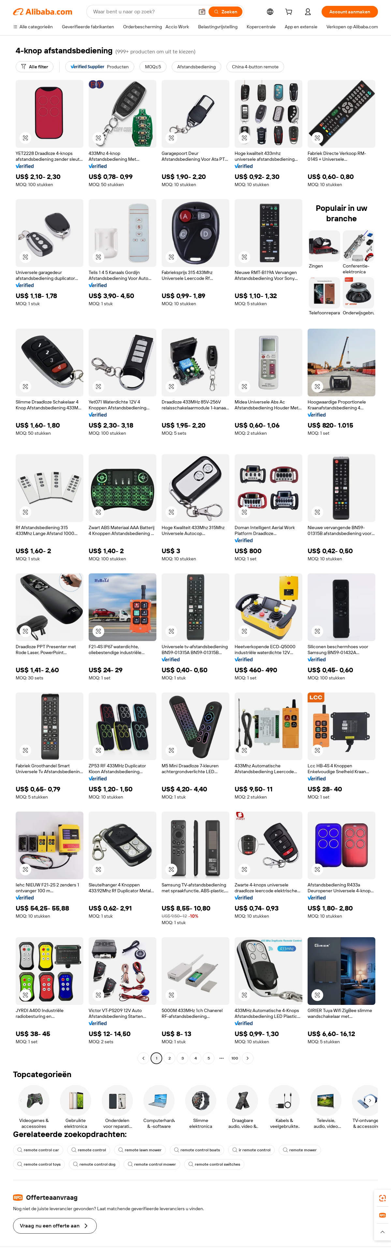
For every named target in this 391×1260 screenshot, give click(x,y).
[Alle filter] (34, 66)
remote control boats (197, 1150)
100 (234, 1058)
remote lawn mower (140, 1150)
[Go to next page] (247, 1058)
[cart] (290, 12)
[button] (202, 12)
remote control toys (39, 1164)
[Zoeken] (225, 12)
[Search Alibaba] (143, 11)
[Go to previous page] (143, 1058)
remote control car (38, 1150)
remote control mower (152, 1164)
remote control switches (214, 1164)
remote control (88, 1150)
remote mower (300, 1150)
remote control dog (94, 1164)
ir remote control (251, 1150)
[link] (382, 1198)
